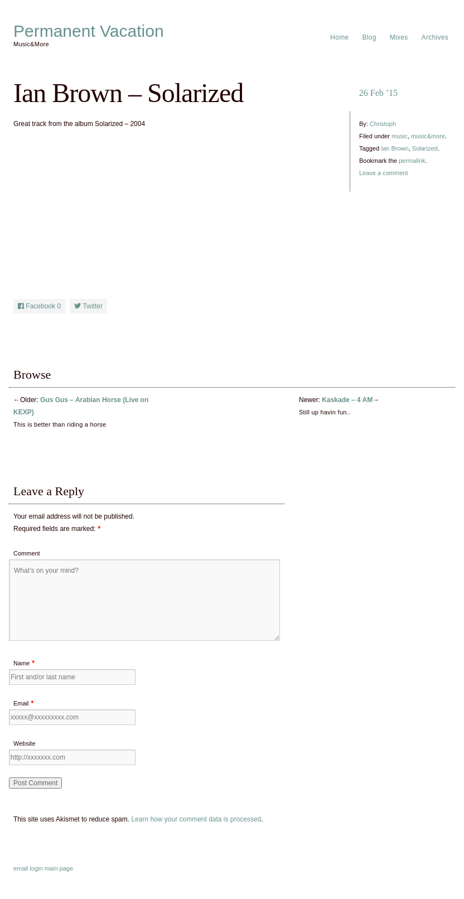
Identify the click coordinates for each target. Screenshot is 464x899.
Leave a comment (383, 173)
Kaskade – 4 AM (347, 400)
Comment (26, 553)
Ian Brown (395, 148)
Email (21, 703)
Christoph (383, 123)
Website (24, 743)
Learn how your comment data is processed (196, 819)
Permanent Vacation (88, 31)
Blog (369, 37)
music (400, 136)
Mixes (399, 37)
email (20, 868)
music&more (428, 136)
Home (339, 37)
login (36, 868)
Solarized (425, 148)
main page (59, 868)
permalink (412, 160)
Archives (435, 37)
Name (21, 663)
